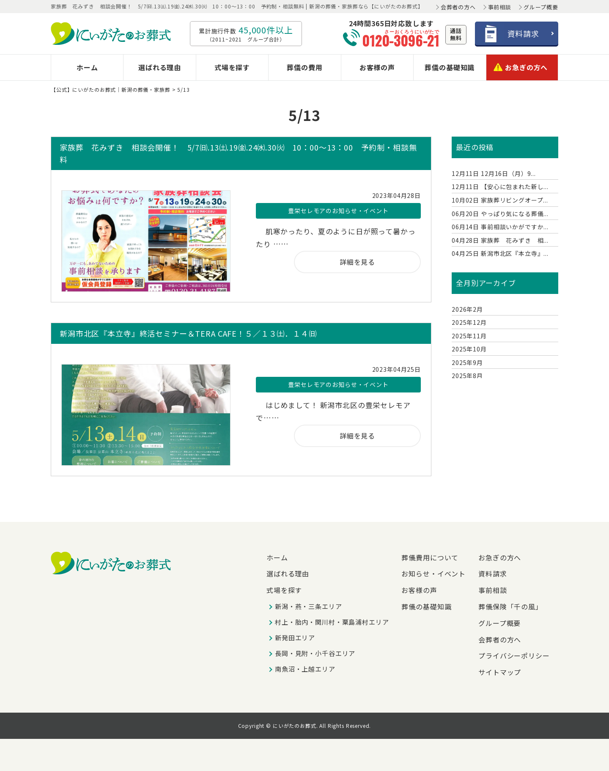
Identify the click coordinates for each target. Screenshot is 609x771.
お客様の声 (377, 67)
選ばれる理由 (159, 67)
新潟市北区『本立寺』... (500, 253)
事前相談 (499, 7)
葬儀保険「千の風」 (510, 606)
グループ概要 (541, 7)
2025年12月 (469, 322)
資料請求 (492, 573)
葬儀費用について (429, 557)
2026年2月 (467, 309)
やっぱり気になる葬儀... (500, 213)
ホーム (87, 67)
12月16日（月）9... (494, 173)
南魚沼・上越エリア (305, 668)
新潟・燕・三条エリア (308, 606)
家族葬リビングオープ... (500, 200)
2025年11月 (469, 336)
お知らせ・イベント (433, 573)
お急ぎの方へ (521, 66)
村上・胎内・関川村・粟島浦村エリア (332, 621)
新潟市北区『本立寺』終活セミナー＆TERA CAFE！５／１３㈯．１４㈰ (188, 333)
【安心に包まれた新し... (500, 186)
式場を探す (232, 67)
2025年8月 (467, 375)
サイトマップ (499, 672)
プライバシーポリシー (514, 655)
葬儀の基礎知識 (450, 67)
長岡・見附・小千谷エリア (315, 653)
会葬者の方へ (458, 7)
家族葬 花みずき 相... (500, 240)
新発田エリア (295, 637)
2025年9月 (467, 362)
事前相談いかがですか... (500, 226)
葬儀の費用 (304, 67)
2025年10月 (469, 349)
